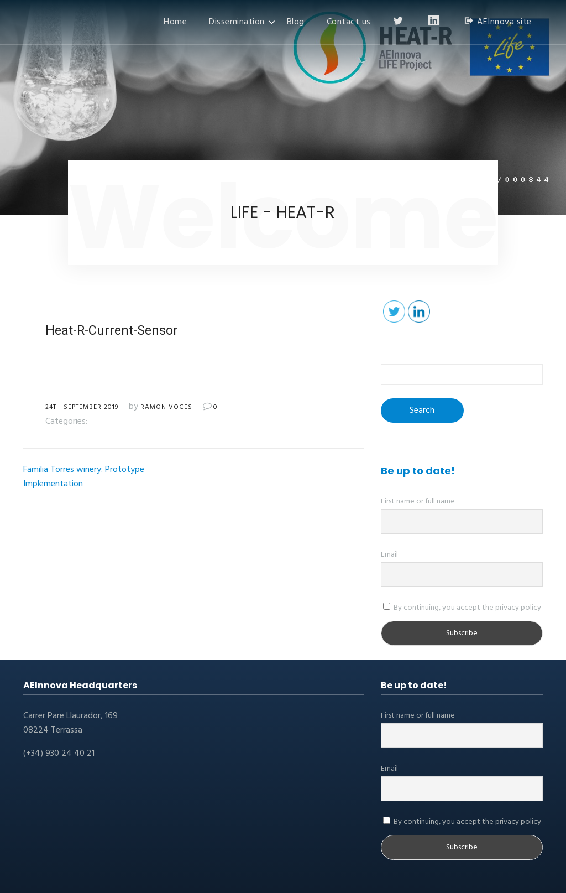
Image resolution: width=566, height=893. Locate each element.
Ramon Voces (166, 407)
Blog (296, 22)
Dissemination (237, 22)
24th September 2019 (81, 407)
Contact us (349, 22)
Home (175, 22)
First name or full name (418, 501)
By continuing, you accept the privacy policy (462, 607)
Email (389, 554)
